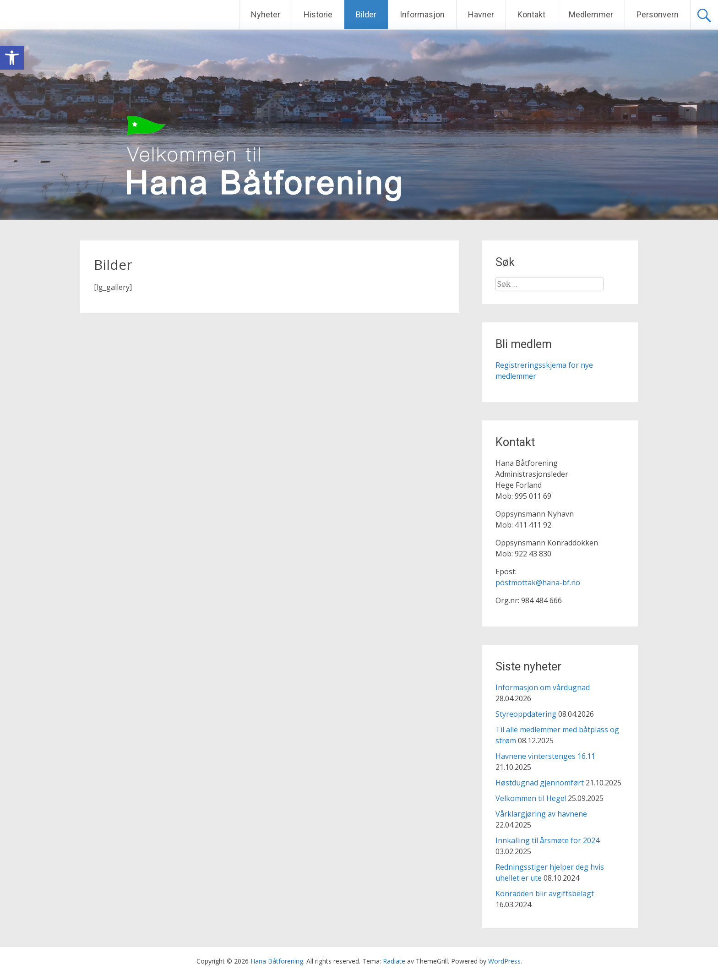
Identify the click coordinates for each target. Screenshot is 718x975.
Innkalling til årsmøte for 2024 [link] (547, 840)
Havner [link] (481, 14)
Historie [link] (318, 14)
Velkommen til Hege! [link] (530, 798)
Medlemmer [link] (591, 14)
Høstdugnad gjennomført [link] (539, 783)
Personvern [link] (657, 14)
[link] (12, 58)
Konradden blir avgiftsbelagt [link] (544, 893)
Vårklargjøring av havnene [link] (541, 814)
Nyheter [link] (265, 14)
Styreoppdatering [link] (525, 714)
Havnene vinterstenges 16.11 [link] (545, 756)
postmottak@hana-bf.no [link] (537, 582)
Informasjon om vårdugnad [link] (542, 687)
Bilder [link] (366, 14)
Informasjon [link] (422, 14)
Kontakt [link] (531, 14)
